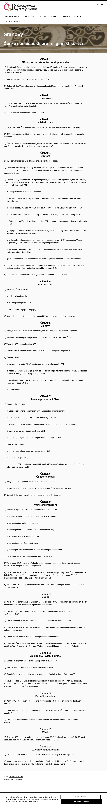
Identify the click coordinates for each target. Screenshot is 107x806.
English (100, 5)
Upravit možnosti (41, 803)
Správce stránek (9, 779)
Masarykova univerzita (16, 777)
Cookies (19, 779)
